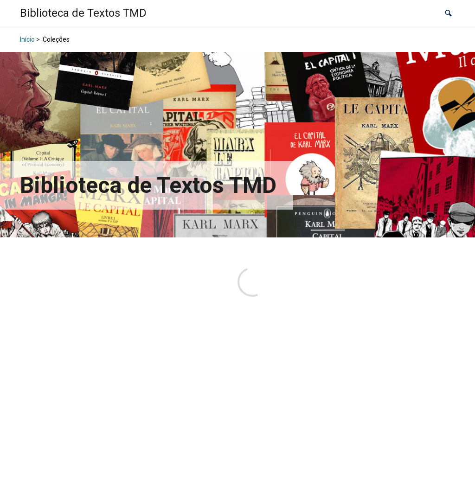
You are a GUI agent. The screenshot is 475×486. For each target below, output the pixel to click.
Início (27, 39)
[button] (448, 14)
